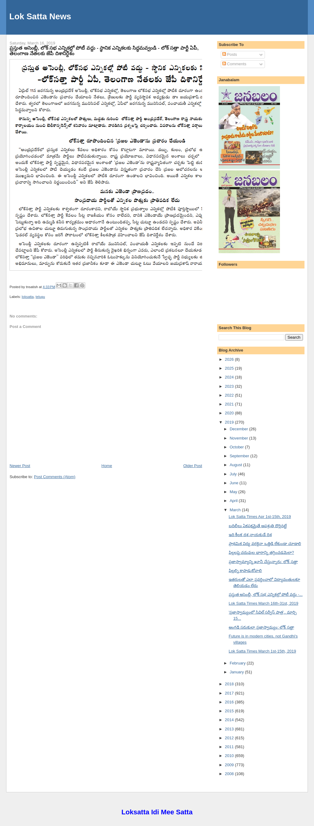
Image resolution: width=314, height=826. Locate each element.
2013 (230, 729)
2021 (230, 404)
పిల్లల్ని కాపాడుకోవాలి (245, 570)
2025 (230, 368)
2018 (230, 684)
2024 (230, 377)
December (239, 429)
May (234, 491)
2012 (230, 738)
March (236, 510)
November (239, 438)
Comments (234, 64)
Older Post (192, 465)
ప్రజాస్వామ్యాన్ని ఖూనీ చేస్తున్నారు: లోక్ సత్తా (263, 561)
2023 (230, 386)
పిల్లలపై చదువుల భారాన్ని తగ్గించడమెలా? (261, 552)
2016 (230, 702)
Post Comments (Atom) (54, 476)
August (236, 464)
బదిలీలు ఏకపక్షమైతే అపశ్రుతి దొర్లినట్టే (258, 525)
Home (106, 465)
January (237, 672)
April (234, 500)
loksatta (28, 297)
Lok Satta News (40, 16)
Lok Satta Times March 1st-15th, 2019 (262, 651)
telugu (40, 297)
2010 (230, 755)
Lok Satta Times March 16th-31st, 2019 (263, 603)
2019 (230, 422)
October (237, 447)
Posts (229, 54)
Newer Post (20, 465)
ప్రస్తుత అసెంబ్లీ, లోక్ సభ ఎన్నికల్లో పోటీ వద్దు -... (266, 594)
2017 (230, 693)
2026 (230, 359)
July (234, 474)
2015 (230, 711)
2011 (230, 746)
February (238, 663)
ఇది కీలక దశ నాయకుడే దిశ (250, 534)
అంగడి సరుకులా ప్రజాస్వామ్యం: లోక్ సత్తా (261, 627)
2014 (230, 720)
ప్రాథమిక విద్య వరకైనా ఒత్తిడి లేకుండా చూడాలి (265, 543)
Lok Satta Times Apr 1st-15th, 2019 (260, 516)
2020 (230, 413)
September (240, 456)
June (234, 483)
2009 (230, 765)
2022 (230, 395)
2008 (230, 773)
